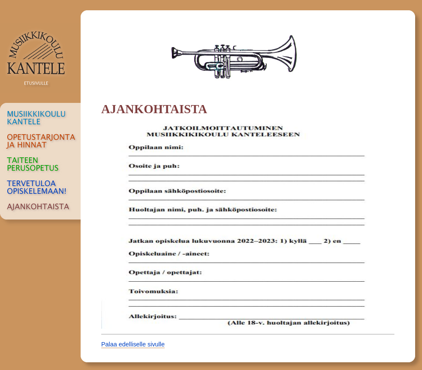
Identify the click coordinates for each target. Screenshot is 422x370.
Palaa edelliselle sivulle (133, 344)
